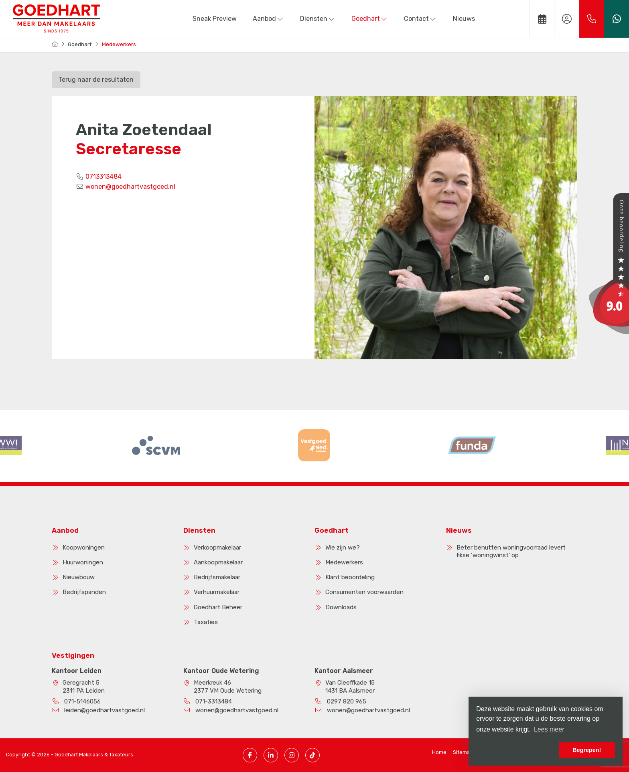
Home (439, 752)
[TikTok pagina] (312, 755)
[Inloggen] (566, 19)
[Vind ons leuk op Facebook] (250, 755)
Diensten (317, 18)
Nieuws (464, 18)
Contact (420, 18)
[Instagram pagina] (291, 755)
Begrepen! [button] (586, 750)
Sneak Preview (215, 18)
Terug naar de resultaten (96, 79)
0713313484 (103, 176)
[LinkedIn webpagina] (271, 755)
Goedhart (369, 18)
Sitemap (463, 752)
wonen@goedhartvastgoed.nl (130, 186)
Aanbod (268, 18)
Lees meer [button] (549, 729)
